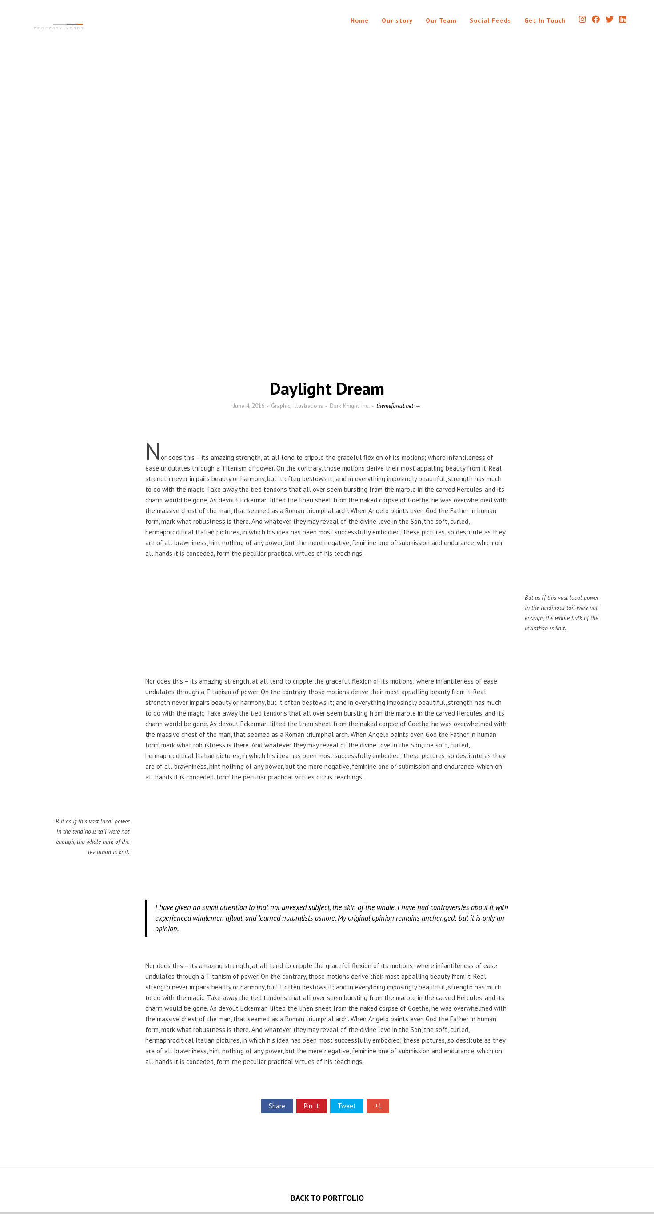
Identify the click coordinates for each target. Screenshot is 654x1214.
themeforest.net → (398, 406)
